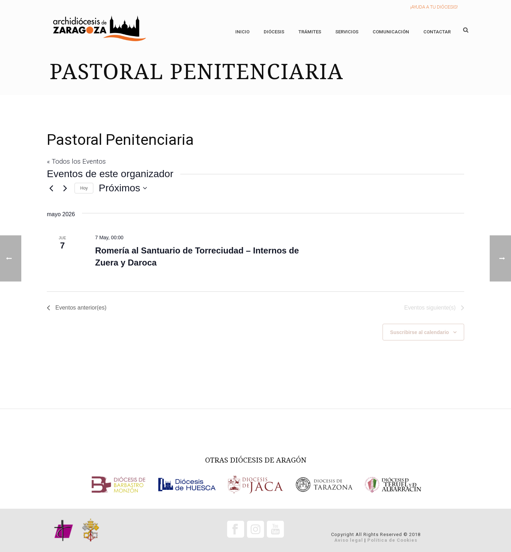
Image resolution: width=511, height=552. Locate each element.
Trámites (309, 31)
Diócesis (274, 31)
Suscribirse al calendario (419, 332)
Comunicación (391, 31)
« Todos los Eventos (76, 161)
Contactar (437, 31)
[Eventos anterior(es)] (51, 188)
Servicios (346, 31)
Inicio (242, 31)
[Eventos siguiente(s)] (65, 188)
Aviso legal (348, 540)
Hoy (84, 188)
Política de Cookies (392, 540)
